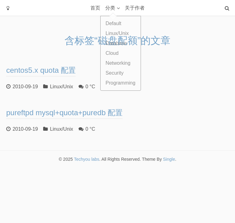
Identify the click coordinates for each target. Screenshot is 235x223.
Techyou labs (86, 159)
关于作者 (135, 8)
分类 (110, 8)
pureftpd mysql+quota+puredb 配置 (64, 112)
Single (169, 159)
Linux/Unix (61, 86)
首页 (95, 8)
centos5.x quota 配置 (41, 70)
